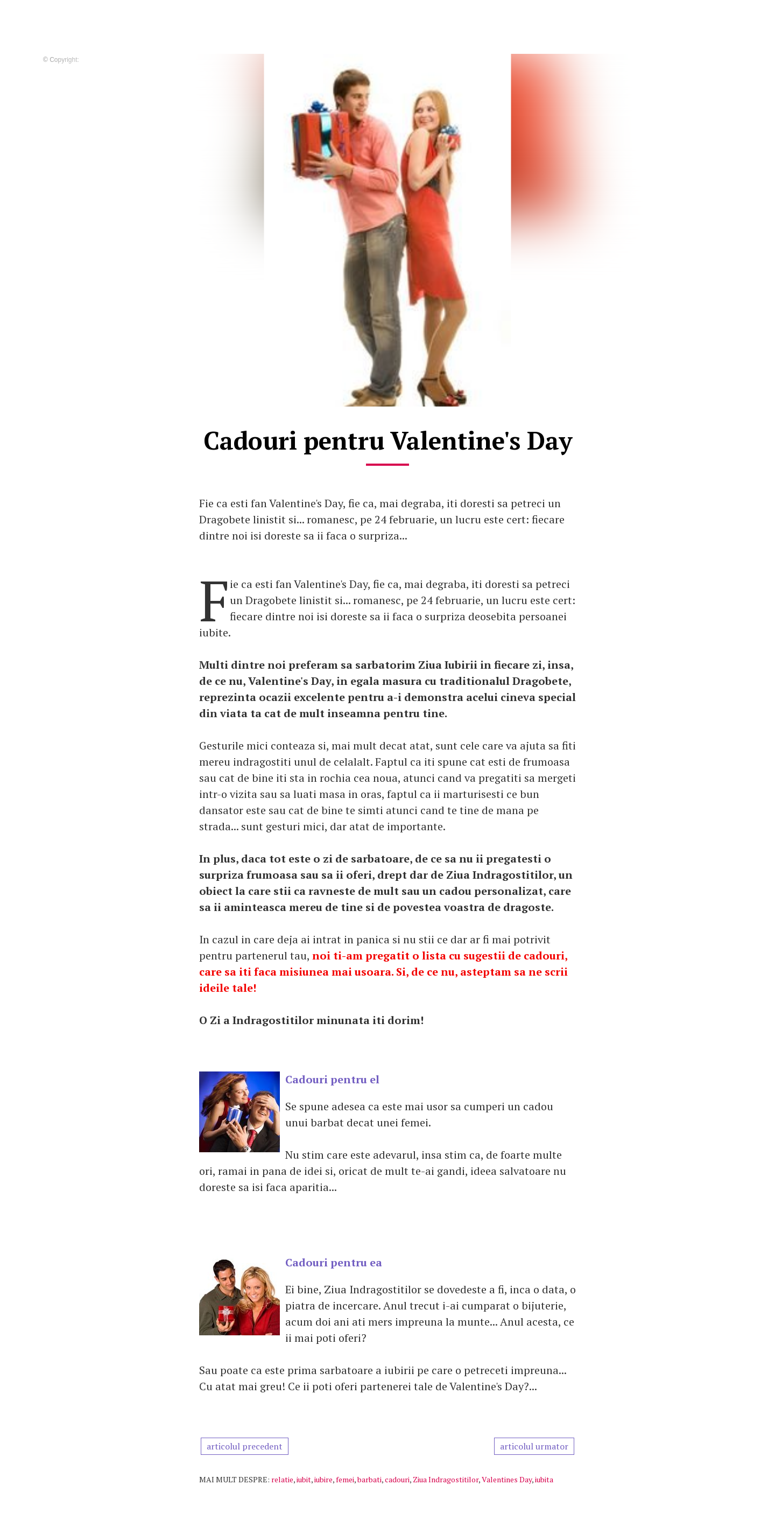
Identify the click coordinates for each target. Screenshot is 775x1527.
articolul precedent (245, 1446)
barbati (369, 1479)
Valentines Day (507, 1479)
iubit (304, 1479)
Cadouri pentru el (332, 1079)
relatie (282, 1479)
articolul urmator (534, 1446)
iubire (323, 1479)
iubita (544, 1479)
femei (345, 1479)
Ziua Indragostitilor (445, 1479)
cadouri (397, 1479)
